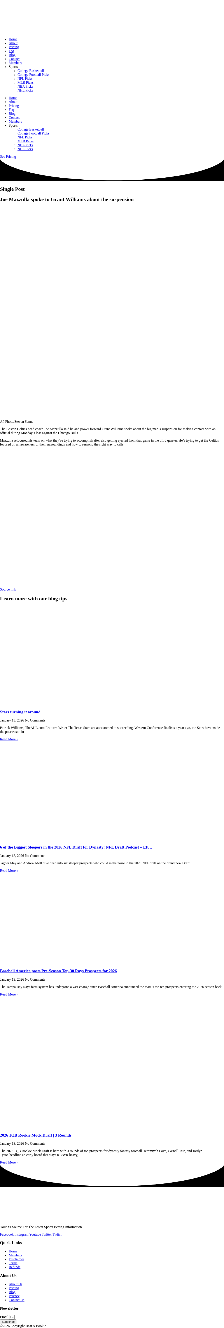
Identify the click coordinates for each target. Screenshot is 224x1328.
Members (15, 63)
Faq (11, 51)
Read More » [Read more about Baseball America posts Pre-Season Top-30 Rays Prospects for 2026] (9, 994)
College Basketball (31, 71)
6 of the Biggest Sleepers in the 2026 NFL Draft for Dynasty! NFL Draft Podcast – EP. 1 (76, 847)
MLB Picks (25, 82)
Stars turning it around (20, 712)
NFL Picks (25, 78)
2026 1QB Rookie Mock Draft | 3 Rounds (36, 1135)
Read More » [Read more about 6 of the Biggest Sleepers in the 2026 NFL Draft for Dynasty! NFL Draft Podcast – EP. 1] (9, 870)
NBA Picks (25, 86)
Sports (13, 67)
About (13, 43)
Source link (8, 589)
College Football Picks (33, 74)
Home (13, 39)
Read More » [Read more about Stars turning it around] (9, 739)
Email (4, 1317)
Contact (14, 59)
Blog (12, 55)
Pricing (14, 47)
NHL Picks (25, 90)
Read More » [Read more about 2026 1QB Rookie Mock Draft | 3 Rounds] (9, 1162)
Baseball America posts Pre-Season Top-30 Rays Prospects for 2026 (58, 971)
